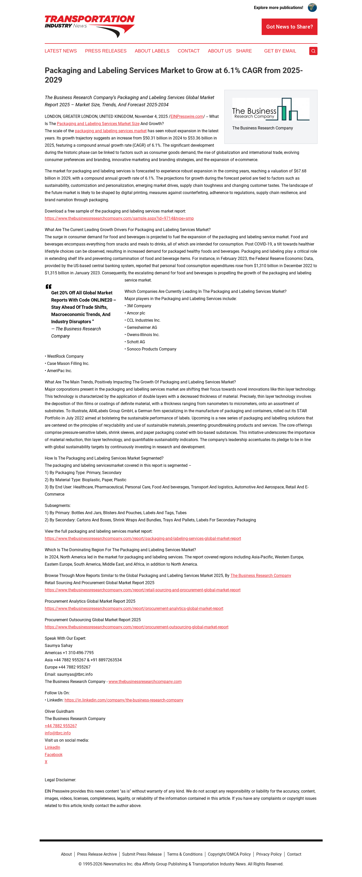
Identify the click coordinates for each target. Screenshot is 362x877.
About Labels (152, 51)
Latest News (61, 51)
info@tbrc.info (58, 733)
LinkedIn (52, 747)
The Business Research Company (261, 575)
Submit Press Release (142, 854)
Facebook (54, 754)
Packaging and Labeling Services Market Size (98, 123)
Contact (189, 51)
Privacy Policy (269, 854)
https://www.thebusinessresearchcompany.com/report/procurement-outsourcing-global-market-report (136, 627)
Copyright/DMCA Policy (229, 854)
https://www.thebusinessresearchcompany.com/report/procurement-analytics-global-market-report (134, 608)
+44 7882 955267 (61, 725)
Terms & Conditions (184, 854)
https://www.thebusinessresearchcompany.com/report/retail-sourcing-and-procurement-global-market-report (143, 589)
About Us (220, 51)
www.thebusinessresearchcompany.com (145, 681)
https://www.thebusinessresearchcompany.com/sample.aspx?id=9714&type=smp (119, 218)
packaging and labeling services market (111, 130)
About (66, 854)
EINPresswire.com (187, 116)
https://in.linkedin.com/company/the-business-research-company (124, 700)
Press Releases (106, 51)
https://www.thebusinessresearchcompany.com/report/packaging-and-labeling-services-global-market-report (143, 538)
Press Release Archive (97, 854)
